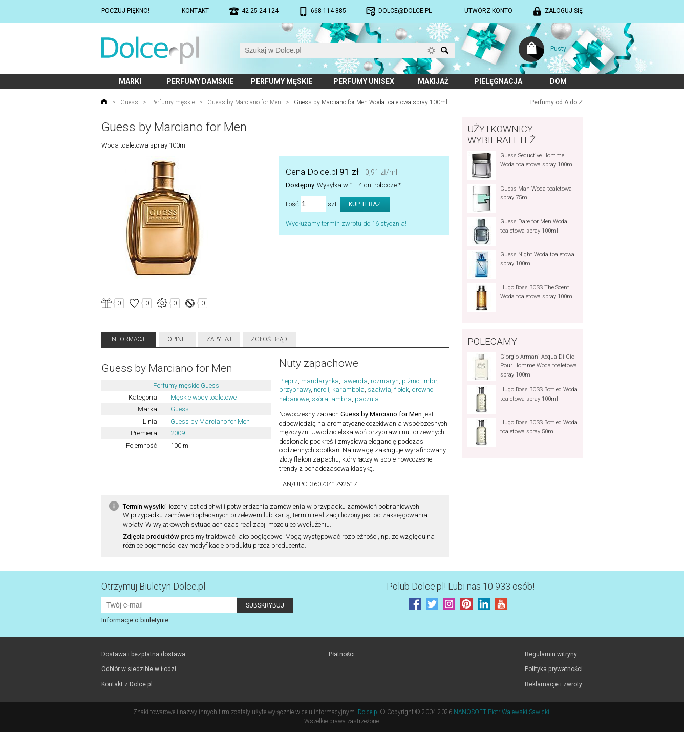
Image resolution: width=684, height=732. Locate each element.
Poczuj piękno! (125, 10)
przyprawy (295, 389)
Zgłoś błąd (269, 339)
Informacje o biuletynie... (137, 620)
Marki (130, 81)
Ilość (292, 204)
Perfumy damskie (199, 81)
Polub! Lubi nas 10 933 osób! (461, 586)
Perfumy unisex (363, 81)
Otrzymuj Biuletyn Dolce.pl (153, 586)
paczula (367, 399)
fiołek (401, 389)
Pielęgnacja (498, 81)
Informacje (129, 339)
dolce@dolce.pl (405, 10)
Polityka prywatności (554, 669)
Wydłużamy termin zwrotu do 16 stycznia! (346, 223)
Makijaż (433, 81)
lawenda (355, 381)
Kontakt (195, 10)
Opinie (177, 339)
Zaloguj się (564, 10)
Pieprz (288, 381)
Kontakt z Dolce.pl (127, 684)
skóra (320, 399)
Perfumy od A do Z (556, 102)
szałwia (379, 389)
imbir (429, 381)
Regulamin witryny (551, 654)
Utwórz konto (488, 10)
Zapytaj (218, 339)
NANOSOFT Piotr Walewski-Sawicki (501, 712)
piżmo (410, 381)
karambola (348, 389)
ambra (341, 399)
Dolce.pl (368, 712)
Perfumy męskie (281, 81)
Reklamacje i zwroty (553, 684)
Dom (558, 81)
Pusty (558, 48)
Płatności (342, 654)
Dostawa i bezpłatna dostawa (143, 654)
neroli (321, 389)
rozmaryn (385, 381)
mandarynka (320, 381)
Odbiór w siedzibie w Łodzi (138, 669)
